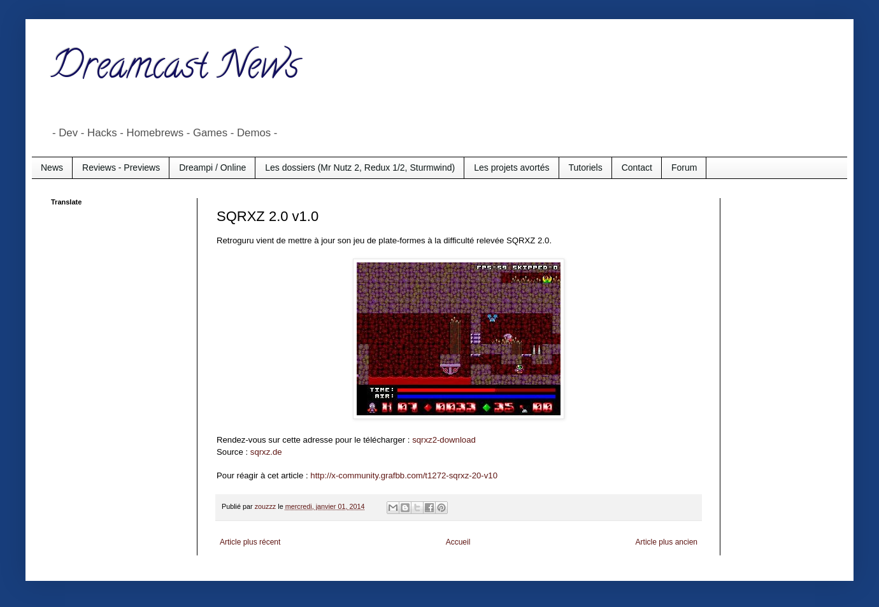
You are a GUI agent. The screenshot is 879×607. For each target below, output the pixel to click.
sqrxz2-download (444, 440)
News (52, 167)
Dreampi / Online (212, 167)
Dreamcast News (175, 69)
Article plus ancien (666, 542)
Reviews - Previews (121, 167)
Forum (684, 167)
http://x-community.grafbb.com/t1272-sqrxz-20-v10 (403, 475)
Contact (637, 167)
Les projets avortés (511, 167)
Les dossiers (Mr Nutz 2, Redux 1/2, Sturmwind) (360, 167)
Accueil (458, 542)
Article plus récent (250, 542)
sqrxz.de (266, 452)
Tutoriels (586, 167)
